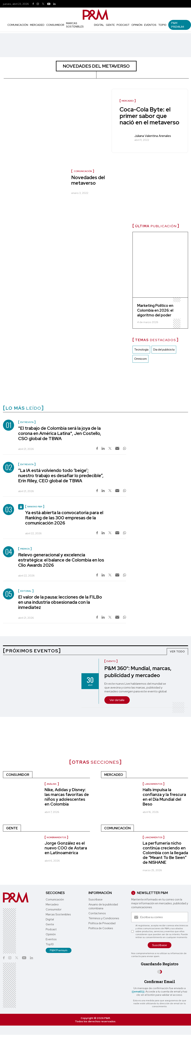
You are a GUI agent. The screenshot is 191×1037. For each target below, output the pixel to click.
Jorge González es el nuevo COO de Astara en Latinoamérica (66, 848)
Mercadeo (37, 25)
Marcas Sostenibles (75, 25)
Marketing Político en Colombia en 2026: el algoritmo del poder (155, 310)
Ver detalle (117, 700)
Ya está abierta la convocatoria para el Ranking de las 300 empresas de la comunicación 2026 (64, 518)
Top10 (162, 25)
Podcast (123, 25)
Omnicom (140, 359)
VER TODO (177, 651)
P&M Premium (177, 25)
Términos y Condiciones (103, 918)
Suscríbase (95, 899)
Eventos (150, 25)
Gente (110, 25)
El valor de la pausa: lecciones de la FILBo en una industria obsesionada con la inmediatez (60, 602)
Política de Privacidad (101, 923)
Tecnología (141, 350)
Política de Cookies (100, 928)
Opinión (136, 25)
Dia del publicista (164, 350)
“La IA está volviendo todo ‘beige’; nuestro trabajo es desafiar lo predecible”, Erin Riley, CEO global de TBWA (60, 476)
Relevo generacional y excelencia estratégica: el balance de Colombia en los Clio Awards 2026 (61, 560)
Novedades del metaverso (88, 180)
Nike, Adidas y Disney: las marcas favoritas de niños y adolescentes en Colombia (67, 797)
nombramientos (56, 837)
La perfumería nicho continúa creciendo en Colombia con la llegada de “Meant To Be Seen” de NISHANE (165, 853)
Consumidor (55, 25)
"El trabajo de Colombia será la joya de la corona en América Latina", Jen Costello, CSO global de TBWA (59, 433)
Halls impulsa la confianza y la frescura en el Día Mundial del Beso (164, 797)
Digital (99, 25)
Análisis (52, 783)
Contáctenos (97, 913)
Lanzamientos (153, 783)
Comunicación (17, 25)
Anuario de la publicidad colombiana (103, 906)
